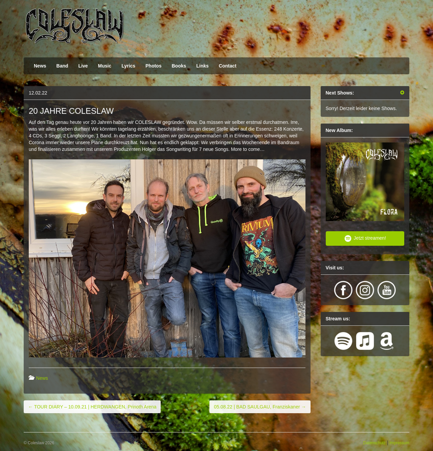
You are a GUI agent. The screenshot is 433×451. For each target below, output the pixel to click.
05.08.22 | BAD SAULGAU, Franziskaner (260, 406)
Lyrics (128, 66)
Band (62, 66)
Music (105, 66)
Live (83, 66)
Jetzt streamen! (365, 238)
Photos (153, 66)
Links (202, 66)
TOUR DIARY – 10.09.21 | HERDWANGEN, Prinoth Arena (92, 406)
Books (179, 66)
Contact (227, 66)
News (40, 66)
